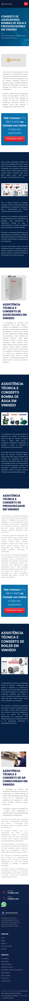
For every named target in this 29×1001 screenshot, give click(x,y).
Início (2, 33)
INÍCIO (3, 938)
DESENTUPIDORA (6, 964)
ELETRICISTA (5, 978)
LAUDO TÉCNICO (6, 981)
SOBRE (3, 940)
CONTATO (3, 943)
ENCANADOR (5, 961)
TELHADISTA (5, 958)
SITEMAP (3, 949)
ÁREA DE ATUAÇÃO (6, 946)
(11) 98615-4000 (13, 893)
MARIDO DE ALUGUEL (7, 967)
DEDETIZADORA (5, 975)
